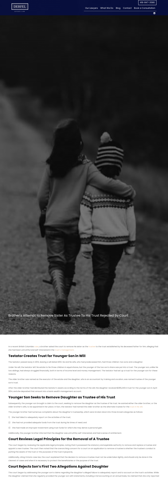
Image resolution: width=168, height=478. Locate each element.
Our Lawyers (91, 8)
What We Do (106, 8)
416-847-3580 (147, 2)
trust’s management (64, 350)
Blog (118, 8)
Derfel (20, 6)
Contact (127, 8)
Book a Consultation (144, 8)
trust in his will (136, 406)
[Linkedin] (154, 13)
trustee (92, 346)
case (36, 346)
